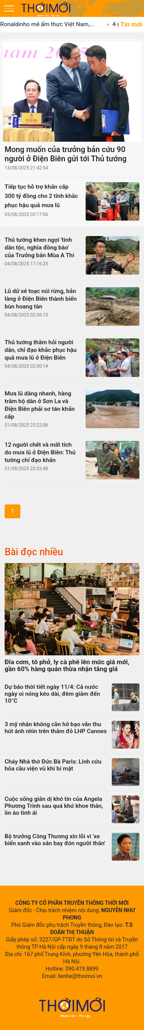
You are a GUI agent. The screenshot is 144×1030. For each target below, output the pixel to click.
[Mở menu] (9, 8)
